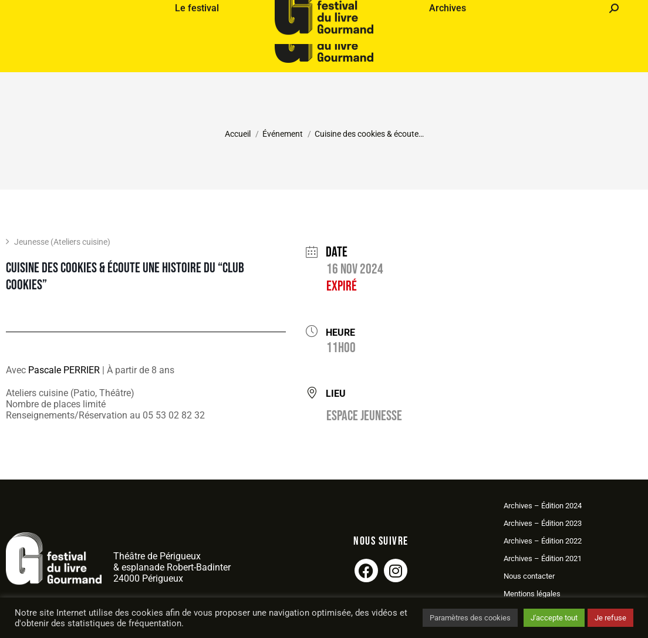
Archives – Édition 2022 (543, 540)
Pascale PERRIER (64, 370)
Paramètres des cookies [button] (470, 617)
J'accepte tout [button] (554, 617)
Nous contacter (529, 576)
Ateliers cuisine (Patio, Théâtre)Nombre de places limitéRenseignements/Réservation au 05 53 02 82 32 (105, 404)
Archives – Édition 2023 (543, 523)
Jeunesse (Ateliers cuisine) (58, 242)
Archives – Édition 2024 (543, 505)
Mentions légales (532, 593)
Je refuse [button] (610, 617)
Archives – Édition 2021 (543, 558)
